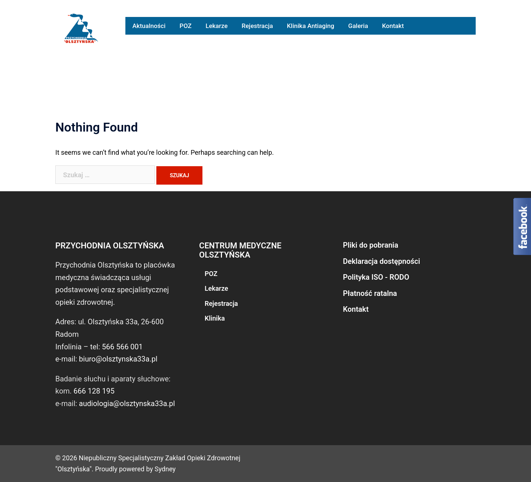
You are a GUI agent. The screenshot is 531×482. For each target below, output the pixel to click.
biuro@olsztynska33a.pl (118, 358)
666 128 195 (93, 391)
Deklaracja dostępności (381, 261)
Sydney (165, 469)
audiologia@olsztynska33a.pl (127, 403)
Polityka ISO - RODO (376, 277)
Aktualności (149, 25)
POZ (186, 25)
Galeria (358, 25)
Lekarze (216, 25)
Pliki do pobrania (370, 245)
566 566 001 (122, 346)
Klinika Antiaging (310, 25)
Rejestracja (257, 25)
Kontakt (393, 25)
